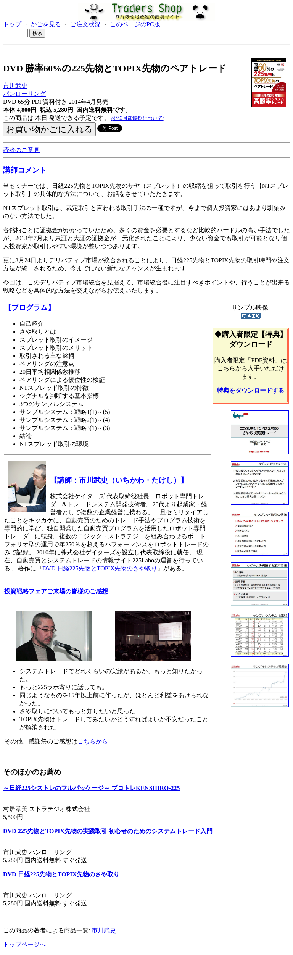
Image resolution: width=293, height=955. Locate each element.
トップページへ (24, 944)
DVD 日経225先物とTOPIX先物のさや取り (99, 568)
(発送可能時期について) (137, 118)
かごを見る (46, 24)
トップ (12, 24)
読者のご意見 (21, 150)
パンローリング (24, 93)
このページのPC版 (135, 24)
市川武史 (15, 85)
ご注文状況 (85, 24)
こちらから (92, 741)
